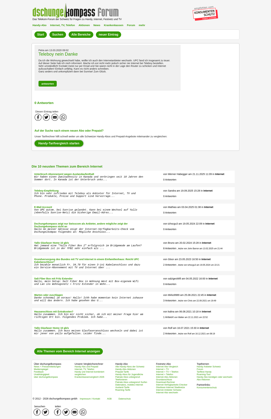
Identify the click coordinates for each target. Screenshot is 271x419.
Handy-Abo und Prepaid (86, 366)
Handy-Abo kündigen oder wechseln (214, 377)
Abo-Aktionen (203, 379)
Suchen (57, 34)
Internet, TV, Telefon (62, 25)
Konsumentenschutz (207, 387)
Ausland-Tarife (122, 387)
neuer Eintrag (108, 34)
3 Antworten (169, 300)
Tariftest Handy (204, 371)
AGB (109, 398)
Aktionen (84, 25)
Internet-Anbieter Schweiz (168, 390)
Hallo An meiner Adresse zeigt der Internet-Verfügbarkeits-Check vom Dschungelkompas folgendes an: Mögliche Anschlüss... (84, 230)
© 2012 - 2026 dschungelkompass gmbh (55, 398)
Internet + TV (162, 369)
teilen (58, 406)
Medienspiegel (41, 369)
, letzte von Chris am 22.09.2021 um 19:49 (196, 300)
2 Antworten (169, 264)
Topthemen (203, 364)
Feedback (39, 371)
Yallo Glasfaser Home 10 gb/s (51, 242)
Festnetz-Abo (163, 364)
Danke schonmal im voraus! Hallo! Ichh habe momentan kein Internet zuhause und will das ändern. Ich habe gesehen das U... (88, 299)
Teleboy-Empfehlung (46, 190)
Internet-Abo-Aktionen (167, 377)
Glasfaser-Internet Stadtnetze (170, 387)
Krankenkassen (113, 25)
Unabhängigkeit (41, 374)
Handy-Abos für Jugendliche (129, 374)
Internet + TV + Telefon (167, 371)
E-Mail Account (43, 207)
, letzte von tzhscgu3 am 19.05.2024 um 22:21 (198, 265)
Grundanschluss (164, 379)
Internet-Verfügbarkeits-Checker (171, 384)
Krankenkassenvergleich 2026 (89, 377)
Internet (219, 174)
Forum (131, 25)
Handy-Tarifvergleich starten (58, 143)
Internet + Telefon (164, 374)
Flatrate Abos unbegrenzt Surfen (131, 382)
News (96, 25)
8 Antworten (169, 248)
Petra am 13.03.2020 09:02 (53, 50)
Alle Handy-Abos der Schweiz (129, 366)
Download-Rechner (165, 382)
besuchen (39, 406)
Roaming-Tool (203, 374)
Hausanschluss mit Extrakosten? (53, 311)
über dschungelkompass (46, 377)
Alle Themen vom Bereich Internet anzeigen (68, 351)
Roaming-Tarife (122, 390)
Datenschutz (125, 398)
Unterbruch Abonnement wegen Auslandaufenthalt (64, 174)
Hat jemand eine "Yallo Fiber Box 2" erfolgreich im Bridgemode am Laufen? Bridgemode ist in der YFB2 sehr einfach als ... (88, 247)
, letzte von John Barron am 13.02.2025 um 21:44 (200, 248)
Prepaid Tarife (122, 371)
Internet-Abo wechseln (167, 392)
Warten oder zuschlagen (48, 295)
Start (40, 34)
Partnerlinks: (204, 384)
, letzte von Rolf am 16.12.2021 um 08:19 (196, 333)
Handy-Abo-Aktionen (125, 369)
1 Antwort (168, 317)
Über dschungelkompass (47, 364)
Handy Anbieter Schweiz (209, 366)
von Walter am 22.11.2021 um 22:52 (191, 317)
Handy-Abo (39, 25)
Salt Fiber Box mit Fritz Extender (53, 278)
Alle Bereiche (81, 34)
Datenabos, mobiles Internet (129, 384)
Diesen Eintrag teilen (46, 111)
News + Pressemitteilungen (47, 366)
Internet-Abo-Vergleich (167, 366)
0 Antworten (169, 179)
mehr (142, 25)
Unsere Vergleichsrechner (89, 364)
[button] (47, 84)
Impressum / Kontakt (90, 398)
